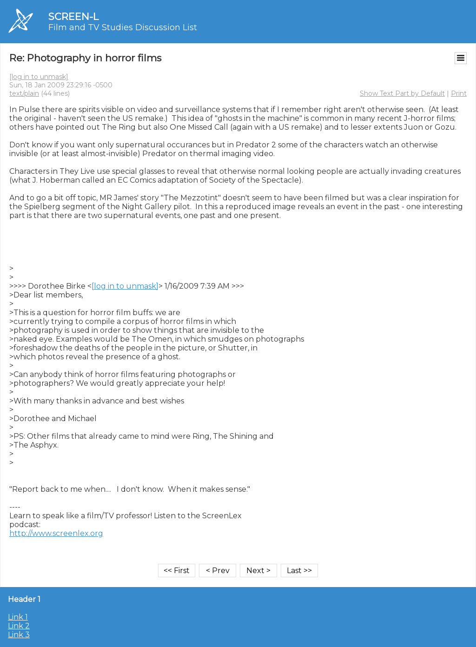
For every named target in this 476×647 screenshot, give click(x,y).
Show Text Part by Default (402, 93)
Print (459, 93)
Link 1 (18, 617)
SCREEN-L (73, 16)
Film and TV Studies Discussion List (122, 27)
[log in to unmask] (38, 77)
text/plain (24, 93)
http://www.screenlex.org (56, 533)
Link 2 (19, 625)
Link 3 (19, 634)
